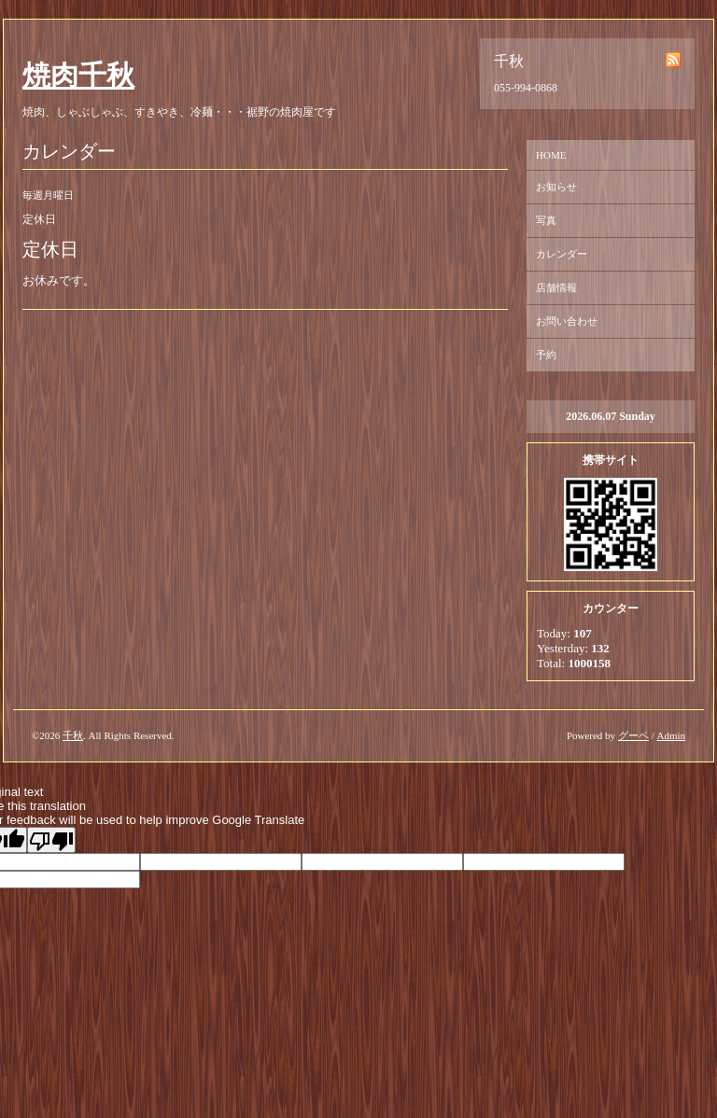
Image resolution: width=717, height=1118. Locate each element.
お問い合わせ (567, 321)
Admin (670, 735)
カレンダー (561, 253)
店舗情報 (556, 287)
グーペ (633, 735)
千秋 (73, 735)
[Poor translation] (51, 840)
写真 (546, 220)
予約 (546, 354)
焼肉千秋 (78, 75)
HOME (551, 155)
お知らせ (556, 186)
